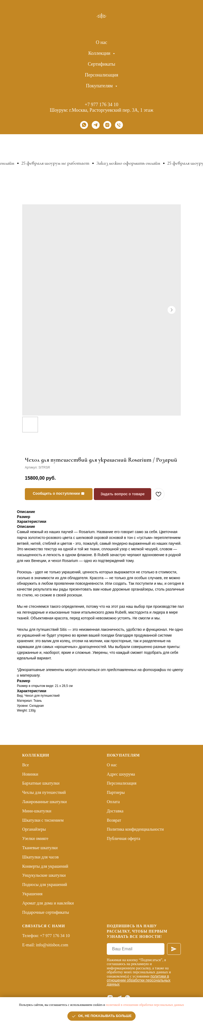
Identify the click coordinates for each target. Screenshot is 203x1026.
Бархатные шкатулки (40, 783)
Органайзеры (34, 829)
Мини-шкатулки (36, 811)
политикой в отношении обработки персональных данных (145, 1005)
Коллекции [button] (100, 53)
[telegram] (96, 125)
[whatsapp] (84, 125)
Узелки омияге (35, 838)
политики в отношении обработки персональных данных (138, 980)
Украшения (32, 894)
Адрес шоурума (121, 774)
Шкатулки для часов (40, 857)
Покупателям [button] (100, 85)
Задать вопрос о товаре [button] (122, 494)
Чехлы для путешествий (44, 792)
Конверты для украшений (45, 866)
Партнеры (116, 792)
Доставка (115, 811)
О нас (101, 42)
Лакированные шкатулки (44, 801)
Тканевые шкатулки (40, 847)
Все (25, 765)
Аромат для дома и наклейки (48, 903)
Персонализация (101, 75)
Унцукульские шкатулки (44, 875)
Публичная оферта (123, 838)
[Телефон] (119, 125)
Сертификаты (101, 64)
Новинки (30, 774)
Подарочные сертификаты (45, 912)
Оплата (113, 801)
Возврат (114, 820)
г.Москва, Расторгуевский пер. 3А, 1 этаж (111, 110)
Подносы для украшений (44, 884)
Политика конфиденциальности (135, 829)
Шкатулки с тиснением (43, 820)
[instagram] (107, 125)
